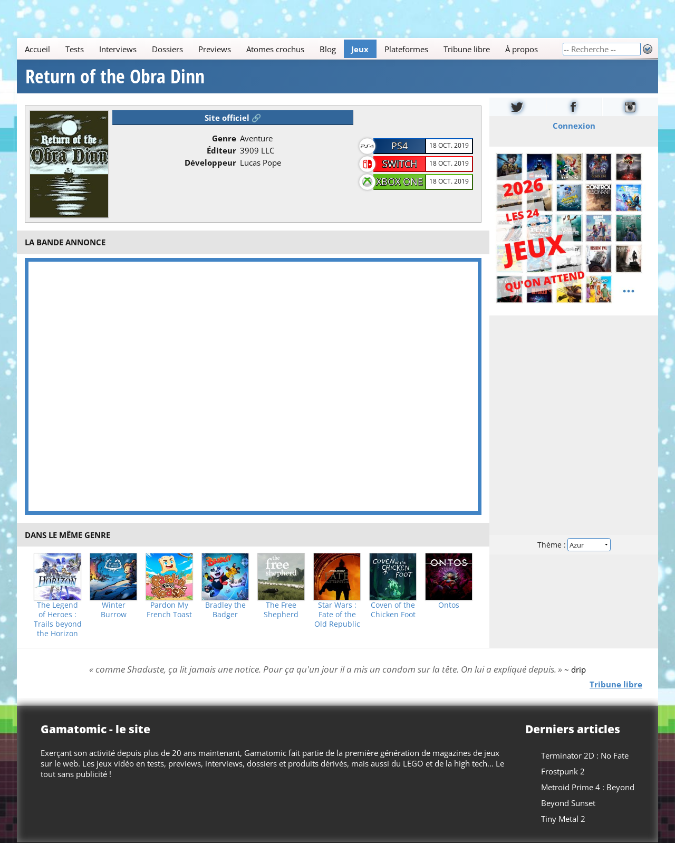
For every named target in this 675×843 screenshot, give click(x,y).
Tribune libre (466, 49)
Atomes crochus (275, 49)
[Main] (289, 49)
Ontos (448, 605)
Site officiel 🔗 (233, 117)
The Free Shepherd (281, 609)
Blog (328, 49)
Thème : (573, 545)
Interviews (118, 49)
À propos (521, 49)
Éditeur (221, 150)
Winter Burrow (114, 609)
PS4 (399, 145)
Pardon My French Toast (169, 609)
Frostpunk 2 (563, 771)
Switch (399, 163)
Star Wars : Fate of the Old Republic (337, 614)
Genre (224, 138)
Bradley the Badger (225, 609)
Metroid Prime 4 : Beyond (587, 787)
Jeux (360, 49)
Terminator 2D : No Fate (585, 755)
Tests (74, 49)
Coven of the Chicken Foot (393, 609)
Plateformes (406, 49)
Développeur (210, 162)
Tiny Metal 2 (563, 818)
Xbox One (399, 181)
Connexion (574, 125)
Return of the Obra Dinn (115, 76)
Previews (214, 49)
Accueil (37, 49)
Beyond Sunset (568, 803)
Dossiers (167, 49)
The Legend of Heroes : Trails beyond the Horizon (58, 619)
